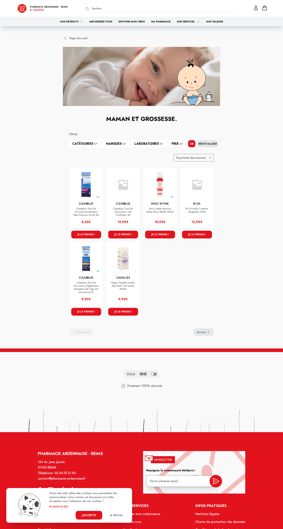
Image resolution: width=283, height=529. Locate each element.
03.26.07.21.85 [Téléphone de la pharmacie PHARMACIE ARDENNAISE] (67, 475)
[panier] (264, 8)
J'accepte (89, 515)
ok (192, 144)
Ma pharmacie (161, 21)
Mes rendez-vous (100, 21)
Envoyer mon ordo (132, 21)
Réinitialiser (207, 144)
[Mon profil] (256, 8)
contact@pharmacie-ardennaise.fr (63, 481)
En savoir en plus (58, 506)
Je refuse (116, 515)
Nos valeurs (214, 21)
